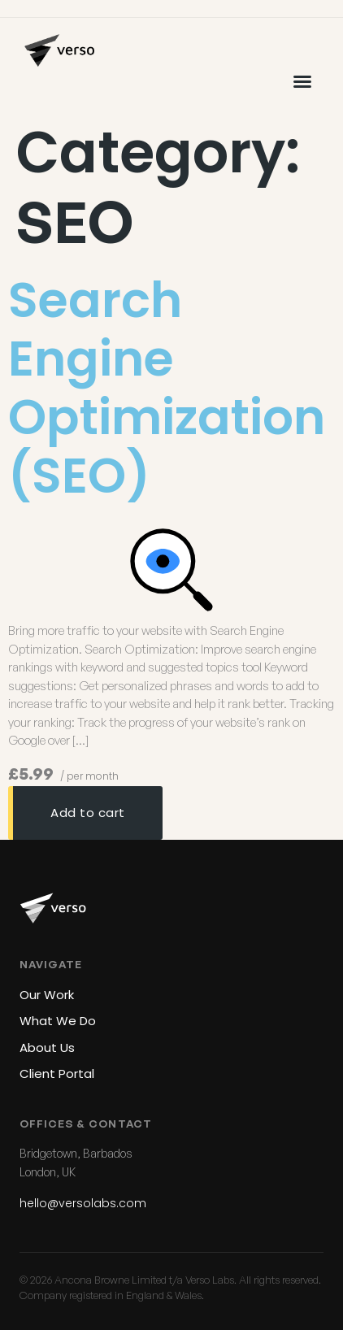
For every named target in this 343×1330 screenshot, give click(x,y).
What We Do (58, 1020)
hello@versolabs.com (83, 1203)
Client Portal (57, 1073)
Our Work (47, 994)
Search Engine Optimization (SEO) (166, 388)
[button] (302, 81)
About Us (47, 1047)
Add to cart (87, 812)
